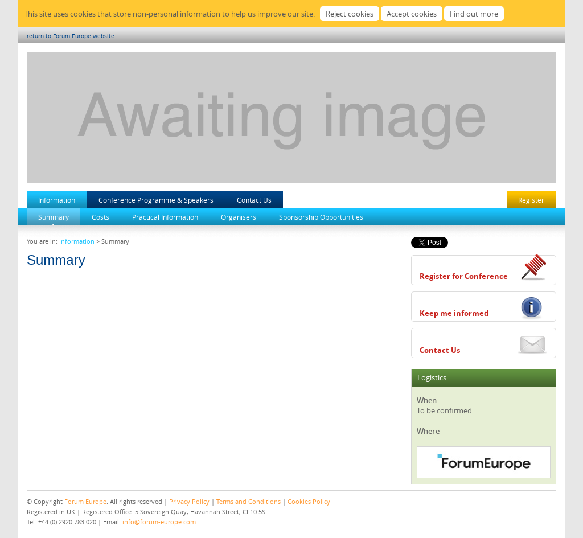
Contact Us (254, 199)
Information (56, 199)
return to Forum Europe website (70, 36)
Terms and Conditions (248, 501)
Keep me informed (454, 313)
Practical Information (165, 216)
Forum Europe (85, 501)
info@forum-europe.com (159, 522)
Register (531, 199)
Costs (100, 216)
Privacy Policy (189, 501)
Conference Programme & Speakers (156, 199)
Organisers (238, 216)
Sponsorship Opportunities (321, 216)
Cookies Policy (309, 501)
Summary (53, 216)
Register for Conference (464, 276)
